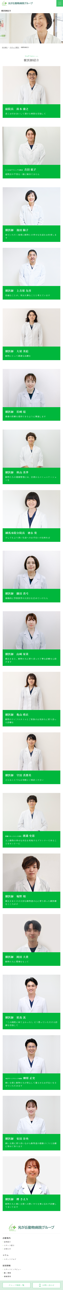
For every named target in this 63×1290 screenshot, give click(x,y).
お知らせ (7, 1249)
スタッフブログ (10, 1259)
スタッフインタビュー (12, 1269)
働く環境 (7, 1273)
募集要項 (7, 1276)
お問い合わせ (46, 1285)
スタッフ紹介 (9, 1245)
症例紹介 (7, 1242)
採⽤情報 (7, 1265)
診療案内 (7, 1238)
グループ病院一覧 (16, 1285)
